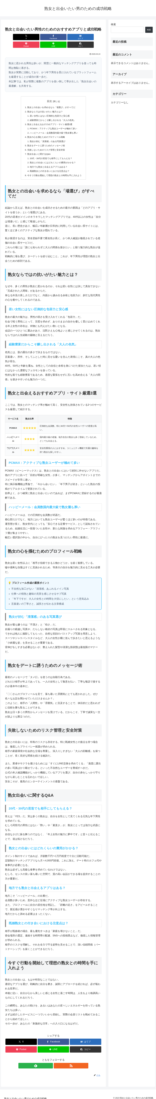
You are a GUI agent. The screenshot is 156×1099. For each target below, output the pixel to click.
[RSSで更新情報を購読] (56, 1062)
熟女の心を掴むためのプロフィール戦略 (45, 131)
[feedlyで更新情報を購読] (50, 1062)
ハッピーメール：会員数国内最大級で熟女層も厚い (54, 127)
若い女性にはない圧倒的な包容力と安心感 (49, 109)
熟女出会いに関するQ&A (37, 149)
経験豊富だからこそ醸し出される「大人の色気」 (52, 113)
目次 (49, 93)
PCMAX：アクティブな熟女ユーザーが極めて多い (53, 122)
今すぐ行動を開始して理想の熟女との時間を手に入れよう (54, 172)
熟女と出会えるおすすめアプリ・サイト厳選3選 (49, 118)
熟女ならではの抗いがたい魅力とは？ (44, 104)
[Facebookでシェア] (29, 37)
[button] (94, 37)
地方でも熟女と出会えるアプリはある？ (48, 163)
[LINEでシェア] (78, 37)
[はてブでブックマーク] (45, 37)
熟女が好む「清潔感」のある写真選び (47, 136)
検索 (113, 24)
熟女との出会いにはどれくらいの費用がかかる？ (52, 158)
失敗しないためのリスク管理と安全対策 (45, 145)
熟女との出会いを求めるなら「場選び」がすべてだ (51, 100)
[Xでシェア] (12, 37)
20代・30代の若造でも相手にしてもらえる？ (50, 154)
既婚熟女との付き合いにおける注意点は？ (49, 167)
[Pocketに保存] (61, 37)
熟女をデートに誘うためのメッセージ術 (45, 140)
